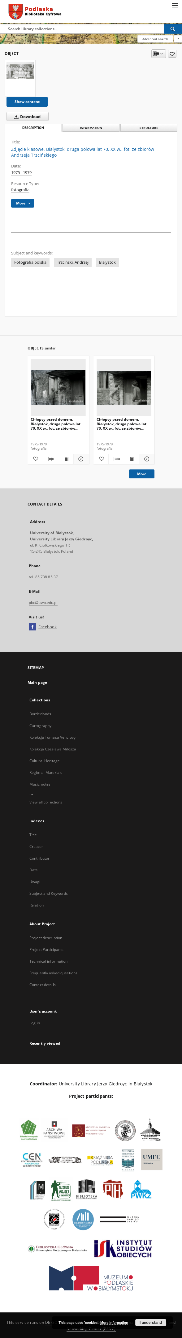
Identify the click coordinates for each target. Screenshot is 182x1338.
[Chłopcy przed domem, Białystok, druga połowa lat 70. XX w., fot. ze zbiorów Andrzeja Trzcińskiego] (58, 387)
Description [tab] (33, 128)
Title (33, 834)
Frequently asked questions (53, 973)
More (141, 474)
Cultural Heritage (44, 760)
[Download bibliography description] (50, 459)
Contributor (39, 858)
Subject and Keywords (48, 893)
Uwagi (35, 881)
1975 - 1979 (21, 172)
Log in (34, 1023)
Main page (37, 682)
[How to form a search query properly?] (178, 39)
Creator (36, 846)
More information (114, 1322)
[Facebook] (32, 627)
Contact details (42, 984)
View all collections (45, 802)
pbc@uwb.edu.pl (43, 602)
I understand (151, 1322)
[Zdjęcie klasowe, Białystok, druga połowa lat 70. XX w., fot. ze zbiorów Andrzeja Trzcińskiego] (20, 70)
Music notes (39, 784)
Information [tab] (91, 128)
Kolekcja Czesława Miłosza (52, 749)
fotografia (20, 189)
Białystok (107, 262)
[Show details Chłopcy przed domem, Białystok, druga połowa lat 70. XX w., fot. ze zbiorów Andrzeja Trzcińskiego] (80, 459)
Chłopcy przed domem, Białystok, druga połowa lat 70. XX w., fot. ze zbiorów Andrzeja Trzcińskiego (55, 424)
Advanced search (155, 39)
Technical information (48, 961)
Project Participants (46, 949)
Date (33, 870)
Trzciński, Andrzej (73, 262)
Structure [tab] (149, 128)
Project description (45, 937)
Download (26, 116)
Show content (27, 101)
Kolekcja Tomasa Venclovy (52, 737)
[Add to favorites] (172, 54)
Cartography (40, 725)
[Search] (173, 29)
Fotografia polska (30, 262)
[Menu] (174, 5)
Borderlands (40, 713)
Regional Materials (45, 772)
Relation (36, 905)
